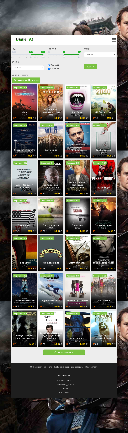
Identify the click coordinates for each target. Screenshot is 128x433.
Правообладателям (65, 384)
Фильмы (54, 65)
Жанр (87, 48)
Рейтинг (52, 48)
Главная (65, 392)
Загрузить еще (64, 352)
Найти (90, 66)
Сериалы (54, 68)
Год (14, 48)
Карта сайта (65, 380)
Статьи (65, 388)
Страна (15, 61)
